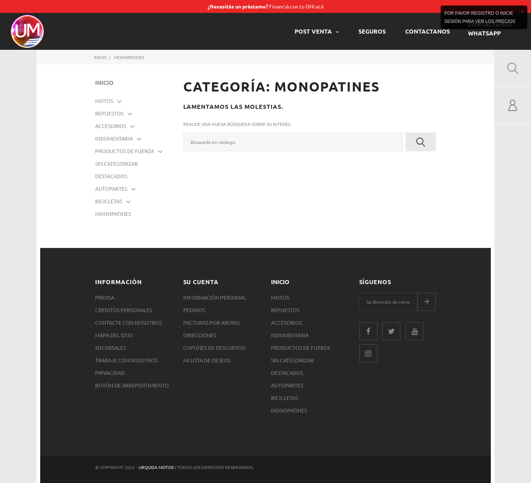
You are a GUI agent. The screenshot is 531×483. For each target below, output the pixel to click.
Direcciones (199, 335)
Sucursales (110, 347)
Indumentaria (114, 138)
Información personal (214, 297)
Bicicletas (108, 201)
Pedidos (194, 310)
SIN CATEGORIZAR (116, 163)
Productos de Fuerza (124, 151)
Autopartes (111, 188)
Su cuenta (201, 282)
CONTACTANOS (427, 31)
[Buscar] (293, 141)
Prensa (104, 297)
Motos (104, 100)
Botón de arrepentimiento (132, 385)
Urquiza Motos (157, 467)
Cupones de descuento (214, 347)
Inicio (104, 82)
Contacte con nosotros (128, 322)
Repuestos (109, 113)
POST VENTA (314, 31)
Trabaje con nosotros (126, 360)
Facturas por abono (211, 322)
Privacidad (110, 372)
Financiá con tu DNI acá (265, 6)
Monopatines (113, 213)
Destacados (111, 176)
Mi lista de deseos (206, 360)
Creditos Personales (123, 310)
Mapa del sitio (114, 335)
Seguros (372, 31)
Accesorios (110, 126)
